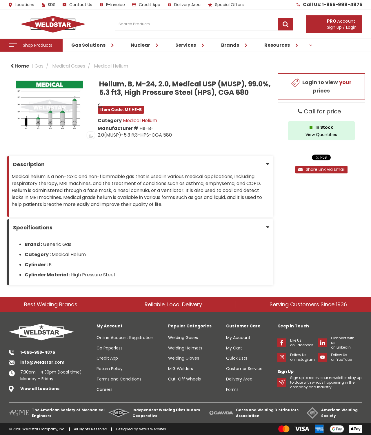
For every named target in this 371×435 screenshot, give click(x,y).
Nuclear (140, 45)
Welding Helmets (185, 348)
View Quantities (321, 134)
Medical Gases (68, 66)
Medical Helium (111, 66)
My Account (238, 337)
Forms (232, 389)
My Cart (234, 348)
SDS (48, 5)
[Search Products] (204, 24)
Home (19, 66)
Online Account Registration (125, 337)
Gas (38, 66)
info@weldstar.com (42, 362)
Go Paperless (110, 348)
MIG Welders (180, 368)
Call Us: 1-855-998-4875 (329, 4)
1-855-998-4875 (37, 352)
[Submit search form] (285, 24)
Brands (230, 45)
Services (185, 45)
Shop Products (37, 45)
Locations (21, 5)
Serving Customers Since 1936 (308, 304)
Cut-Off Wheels (184, 379)
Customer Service (244, 368)
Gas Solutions (88, 45)
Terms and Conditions (119, 379)
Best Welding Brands (50, 304)
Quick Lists (236, 358)
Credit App (146, 5)
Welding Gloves (183, 358)
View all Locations (39, 389)
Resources (277, 45)
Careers (104, 389)
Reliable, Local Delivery (173, 304)
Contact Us (77, 5)
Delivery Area (184, 5)
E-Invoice (112, 5)
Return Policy (110, 368)
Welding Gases (183, 337)
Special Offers (226, 5)
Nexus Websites (152, 429)
